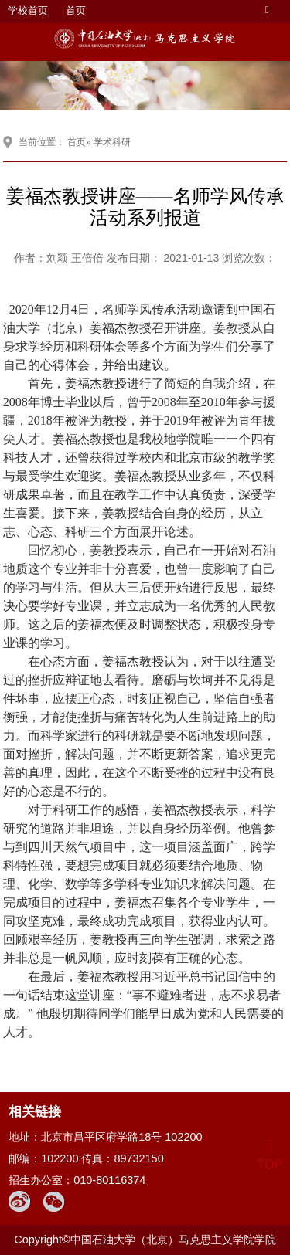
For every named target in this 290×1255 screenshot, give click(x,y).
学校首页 (28, 10)
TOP (269, 1155)
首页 (76, 10)
